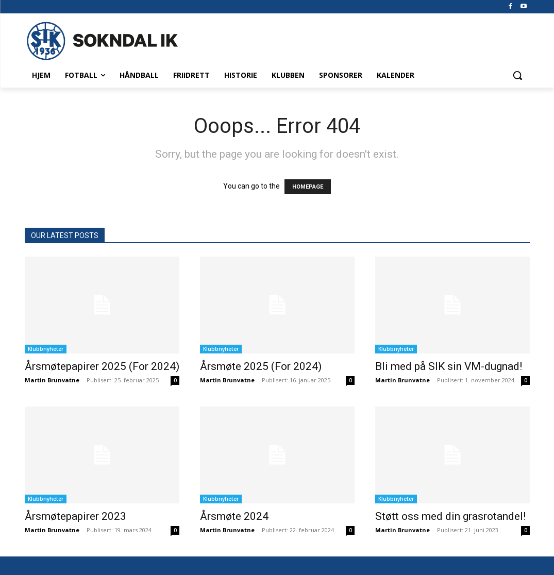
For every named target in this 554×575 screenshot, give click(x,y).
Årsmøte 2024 (234, 516)
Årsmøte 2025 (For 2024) (261, 366)
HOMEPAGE (307, 186)
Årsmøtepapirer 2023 (75, 516)
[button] (517, 75)
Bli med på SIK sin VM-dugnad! (448, 366)
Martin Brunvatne (52, 380)
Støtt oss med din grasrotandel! (450, 516)
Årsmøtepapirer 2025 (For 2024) (102, 366)
